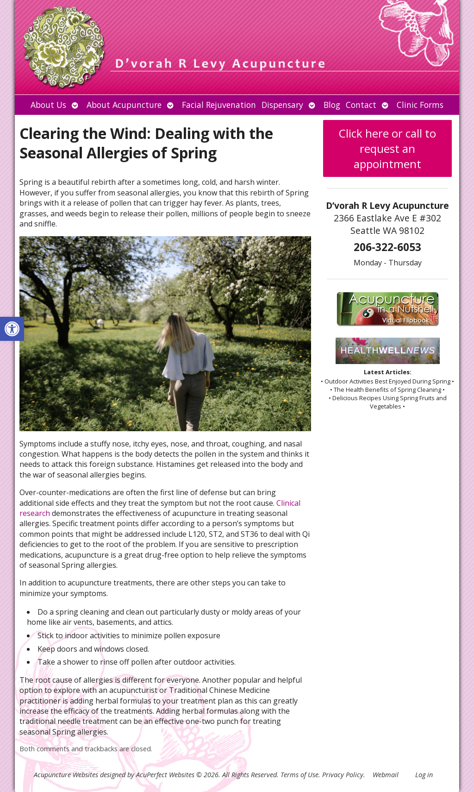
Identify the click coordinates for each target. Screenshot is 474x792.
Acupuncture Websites (66, 774)
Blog (332, 104)
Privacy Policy (342, 774)
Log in (424, 774)
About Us (48, 104)
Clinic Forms (420, 104)
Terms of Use (299, 774)
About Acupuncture (124, 104)
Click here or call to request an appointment (387, 148)
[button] (12, 329)
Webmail (386, 774)
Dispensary (282, 104)
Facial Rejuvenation (219, 104)
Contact (361, 104)
